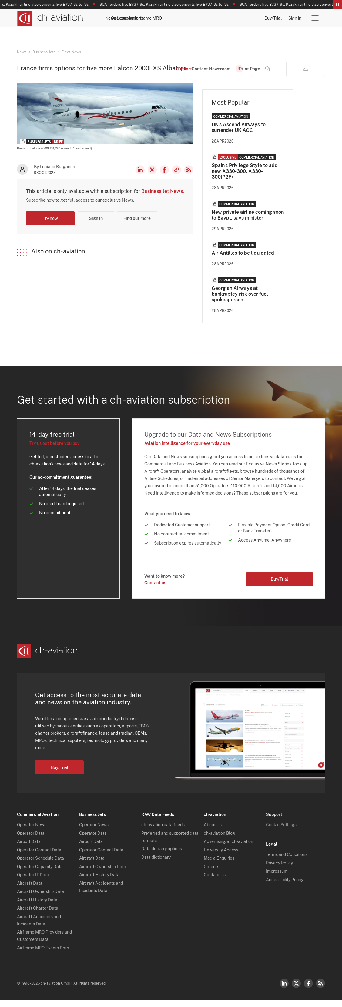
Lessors (174, 18)
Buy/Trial (273, 18)
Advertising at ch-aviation (228, 848)
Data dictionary (156, 864)
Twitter (296, 990)
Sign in (295, 18)
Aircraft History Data (37, 907)
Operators (151, 18)
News (129, 18)
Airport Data (29, 848)
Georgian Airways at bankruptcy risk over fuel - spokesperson (241, 301)
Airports (217, 18)
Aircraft (195, 18)
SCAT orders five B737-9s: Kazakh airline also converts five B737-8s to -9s (166, 4)
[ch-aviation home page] (50, 18)
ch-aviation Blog (219, 840)
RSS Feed (188, 176)
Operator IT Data (33, 881)
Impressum (276, 878)
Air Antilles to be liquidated (243, 260)
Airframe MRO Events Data (43, 954)
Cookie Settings (281, 832)
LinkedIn (140, 176)
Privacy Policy (279, 870)
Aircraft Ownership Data (40, 898)
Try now (50, 225)
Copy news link (176, 176)
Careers (211, 873)
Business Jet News (162, 198)
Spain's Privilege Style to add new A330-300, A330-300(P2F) (245, 178)
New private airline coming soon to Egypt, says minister (248, 222)
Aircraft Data (29, 890)
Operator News (31, 831)
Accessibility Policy (284, 886)
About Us (213, 831)
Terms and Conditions (286, 861)
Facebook (164, 176)
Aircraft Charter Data (37, 915)
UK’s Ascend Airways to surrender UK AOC (239, 134)
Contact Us (215, 881)
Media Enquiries (219, 865)
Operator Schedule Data (40, 865)
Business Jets (43, 52)
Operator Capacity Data (40, 873)
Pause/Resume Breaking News (337, 4)
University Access (221, 856)
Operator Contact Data (39, 856)
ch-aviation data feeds (163, 831)
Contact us (155, 589)
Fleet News (71, 52)
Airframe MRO (244, 18)
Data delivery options (161, 855)
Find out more (137, 225)
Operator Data (31, 840)
